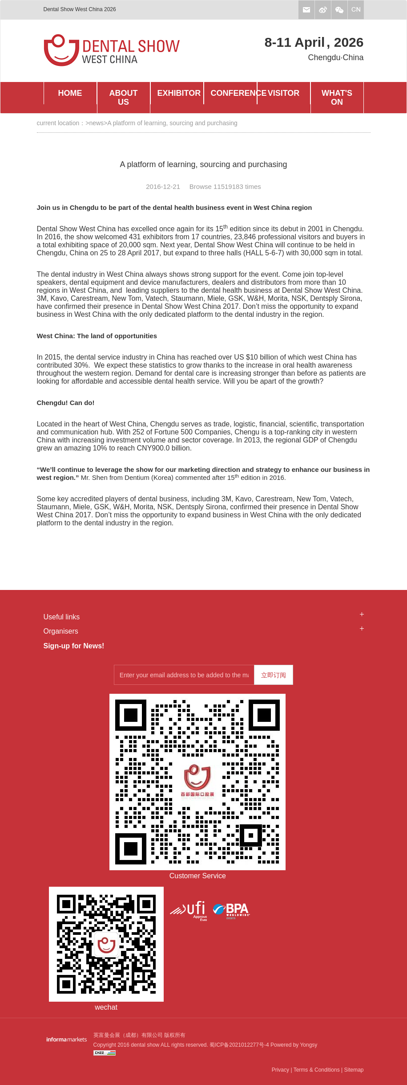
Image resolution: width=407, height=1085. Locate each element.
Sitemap (353, 1070)
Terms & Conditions (317, 1070)
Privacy (280, 1070)
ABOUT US (123, 97)
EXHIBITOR (179, 93)
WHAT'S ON (337, 97)
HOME (70, 93)
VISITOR (284, 93)
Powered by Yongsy (293, 1045)
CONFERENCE (234, 93)
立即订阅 (273, 675)
